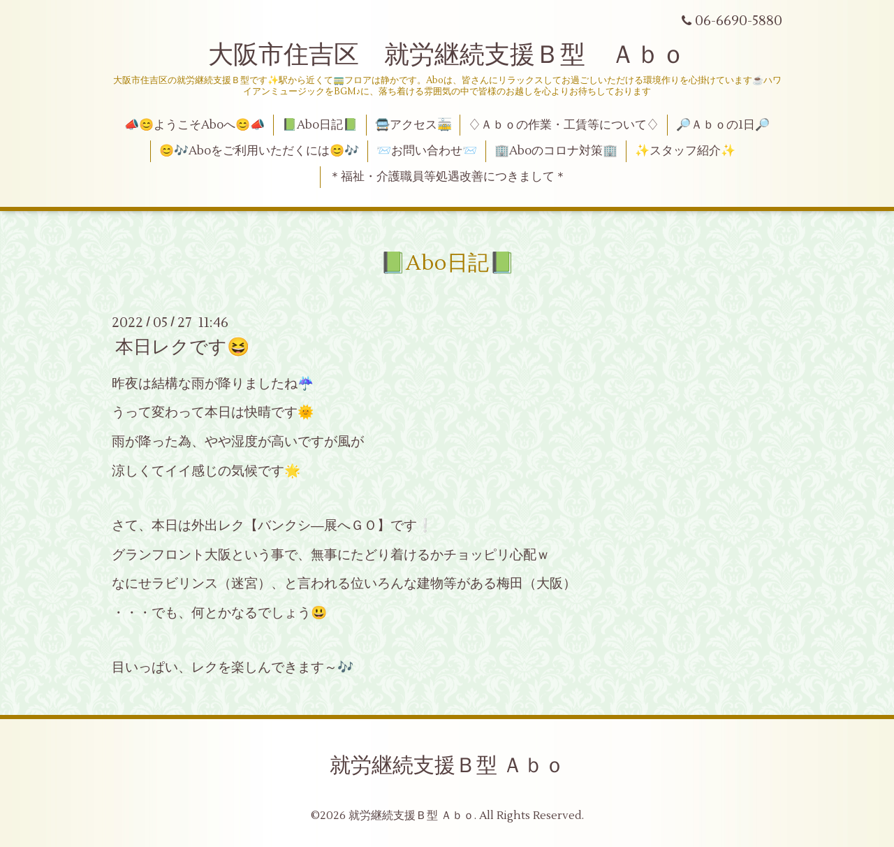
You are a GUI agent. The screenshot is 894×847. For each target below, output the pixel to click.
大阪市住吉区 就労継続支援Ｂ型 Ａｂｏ (447, 55)
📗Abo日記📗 (320, 125)
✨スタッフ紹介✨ (685, 151)
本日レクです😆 (182, 347)
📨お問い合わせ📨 (426, 151)
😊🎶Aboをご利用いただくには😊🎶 (259, 151)
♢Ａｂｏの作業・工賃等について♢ (564, 125)
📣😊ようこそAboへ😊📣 (194, 125)
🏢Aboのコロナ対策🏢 (555, 151)
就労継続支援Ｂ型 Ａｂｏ (447, 765)
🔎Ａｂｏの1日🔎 (723, 125)
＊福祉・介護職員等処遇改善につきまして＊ (447, 176)
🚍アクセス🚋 (413, 125)
